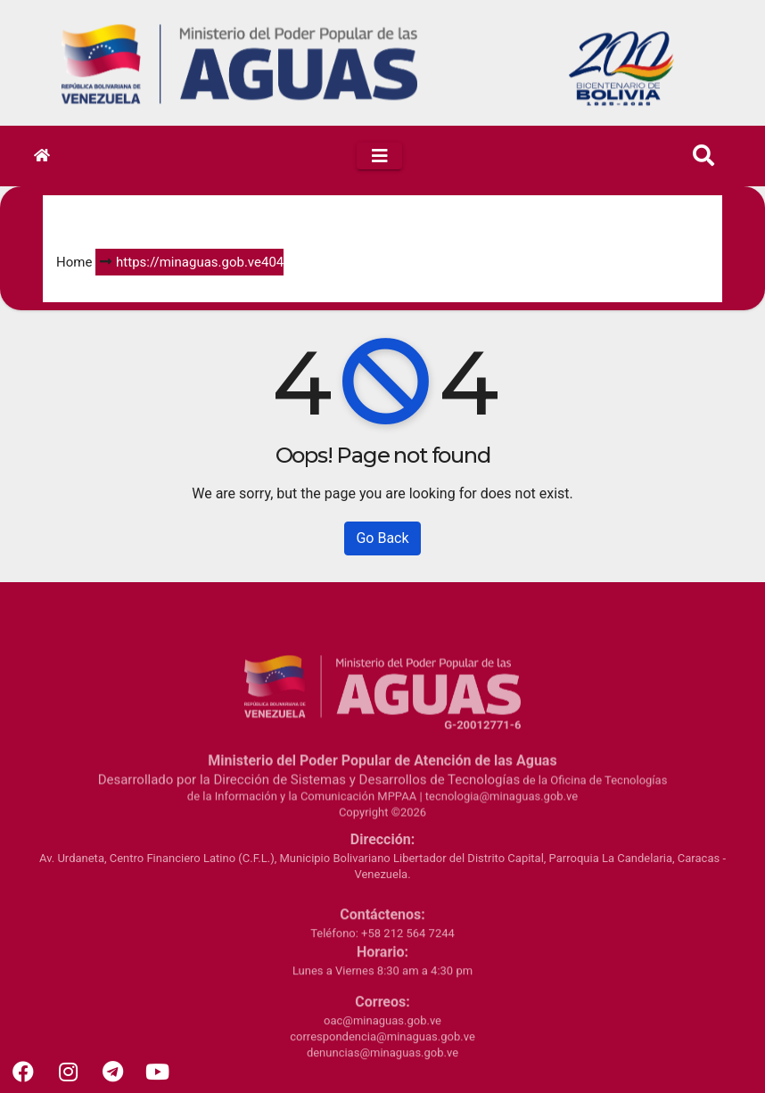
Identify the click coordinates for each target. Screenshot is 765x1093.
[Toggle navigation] (379, 156)
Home (74, 262)
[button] (703, 156)
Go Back (382, 538)
